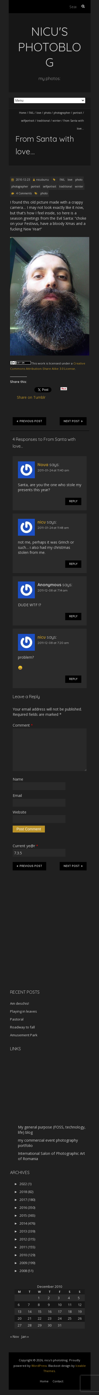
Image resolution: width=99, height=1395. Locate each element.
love (38, 113)
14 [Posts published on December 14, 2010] (29, 1311)
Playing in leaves (23, 1011)
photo (47, 113)
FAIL (31, 113)
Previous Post (29, 421)
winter (57, 120)
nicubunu (42, 179)
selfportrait (27, 120)
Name (18, 779)
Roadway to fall (22, 1027)
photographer (62, 113)
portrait (77, 113)
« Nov (14, 1336)
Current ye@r (25, 845)
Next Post (73, 421)
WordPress (39, 1366)
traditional (43, 120)
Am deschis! (19, 1003)
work (41, 363)
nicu (41, 522)
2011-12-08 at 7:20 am (53, 643)
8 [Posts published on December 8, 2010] (39, 1304)
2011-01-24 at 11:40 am (53, 470)
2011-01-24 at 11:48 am (53, 528)
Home (22, 113)
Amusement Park (23, 1035)
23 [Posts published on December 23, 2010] (49, 1318)
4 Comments (24, 193)
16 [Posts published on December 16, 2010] (49, 1311)
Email (17, 795)
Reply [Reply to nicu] (73, 564)
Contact (58, 1381)
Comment (23, 725)
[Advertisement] (43, 948)
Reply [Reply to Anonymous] (73, 616)
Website (19, 812)
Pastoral (16, 1019)
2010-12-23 (22, 179)
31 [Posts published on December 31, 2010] (60, 1325)
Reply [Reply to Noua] (73, 501)
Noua (42, 464)
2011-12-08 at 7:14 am (52, 590)
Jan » (25, 1336)
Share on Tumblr (33, 397)
